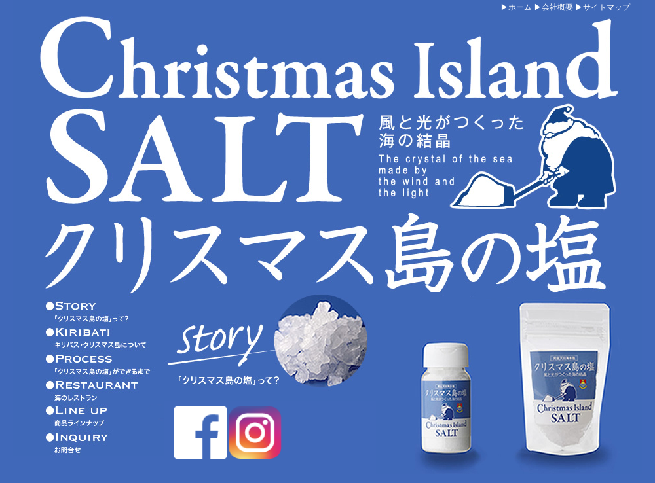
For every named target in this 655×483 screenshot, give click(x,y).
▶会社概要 (553, 7)
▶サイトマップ (602, 7)
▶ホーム (516, 7)
